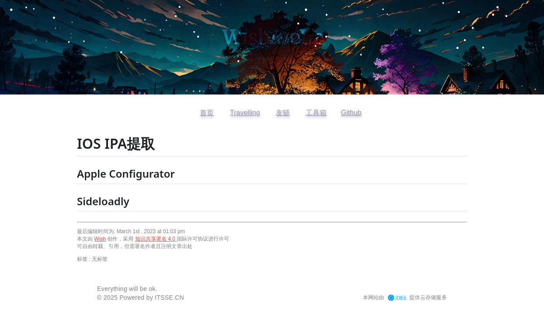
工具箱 (316, 112)
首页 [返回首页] (207, 112)
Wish (100, 239)
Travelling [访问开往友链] (245, 112)
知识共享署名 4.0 (156, 239)
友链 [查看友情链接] (283, 112)
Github (351, 112)
